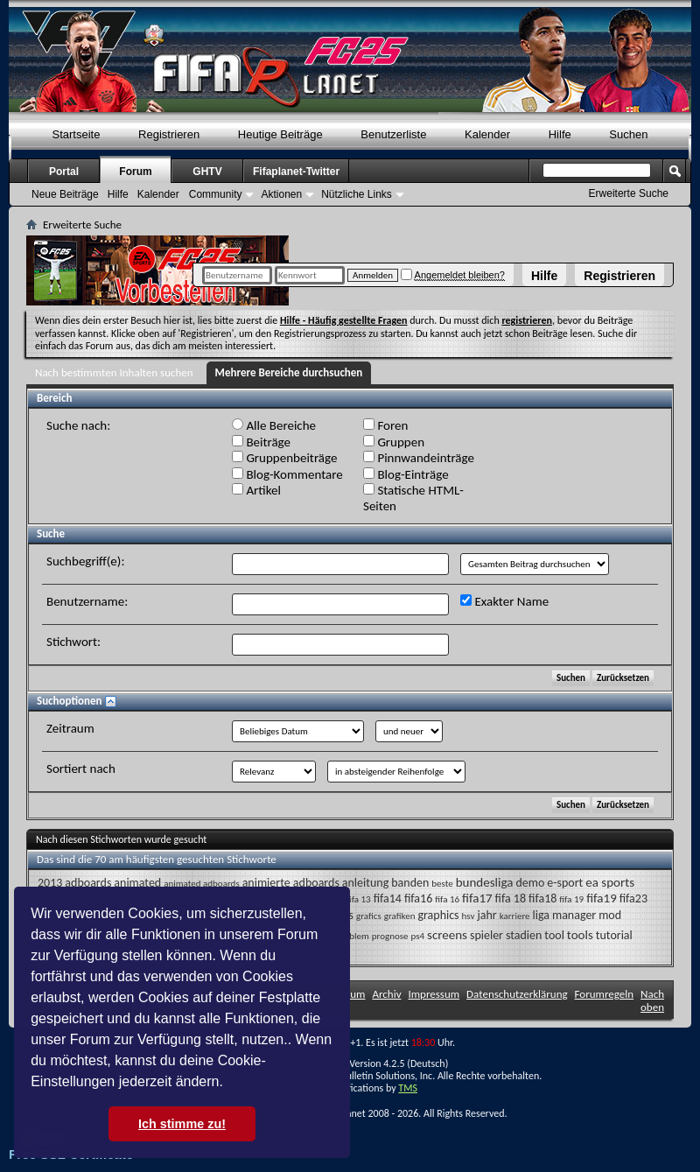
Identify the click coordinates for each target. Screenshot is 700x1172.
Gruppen (393, 442)
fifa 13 (358, 899)
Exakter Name (504, 601)
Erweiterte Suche (628, 193)
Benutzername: (87, 601)
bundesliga (485, 882)
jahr (486, 915)
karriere (515, 916)
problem (352, 936)
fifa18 (542, 898)
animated (137, 882)
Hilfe (544, 276)
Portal (64, 171)
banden (410, 882)
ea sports (609, 882)
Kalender (487, 134)
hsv (468, 916)
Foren (385, 425)
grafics (369, 916)
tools (580, 935)
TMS (407, 1088)
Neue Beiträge (65, 194)
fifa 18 (510, 898)
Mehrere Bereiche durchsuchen (289, 372)
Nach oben (652, 1000)
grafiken (400, 916)
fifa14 (388, 898)
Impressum (433, 993)
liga (541, 915)
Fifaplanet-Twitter (296, 171)
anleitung (365, 882)
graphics (437, 915)
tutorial (614, 935)
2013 (50, 882)
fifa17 (477, 898)
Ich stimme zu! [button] (182, 1124)
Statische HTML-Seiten (413, 498)
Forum (135, 171)
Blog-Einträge (406, 474)
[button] (229, 1083)
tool (554, 935)
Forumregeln (604, 993)
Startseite (76, 134)
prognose (390, 936)
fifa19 (601, 898)
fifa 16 (447, 899)
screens (447, 935)
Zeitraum (70, 728)
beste (441, 883)
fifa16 (418, 898)
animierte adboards (291, 882)
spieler (486, 935)
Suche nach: (78, 425)
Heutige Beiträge (280, 134)
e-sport (565, 882)
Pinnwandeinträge (418, 458)
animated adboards (202, 883)
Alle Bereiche (274, 425)
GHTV (206, 171)
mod (609, 915)
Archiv (386, 993)
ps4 (417, 936)
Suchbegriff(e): (85, 561)
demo (529, 882)
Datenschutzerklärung (517, 993)
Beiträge (261, 442)
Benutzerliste (393, 134)
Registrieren (619, 276)
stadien (524, 935)
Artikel (256, 490)
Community (215, 194)
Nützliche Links (356, 194)
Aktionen (281, 194)
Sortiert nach (81, 768)
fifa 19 (571, 899)
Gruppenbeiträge (284, 458)
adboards (88, 882)
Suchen (628, 134)
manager (574, 915)
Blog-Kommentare (287, 474)
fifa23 (634, 898)
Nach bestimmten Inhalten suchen (114, 372)
